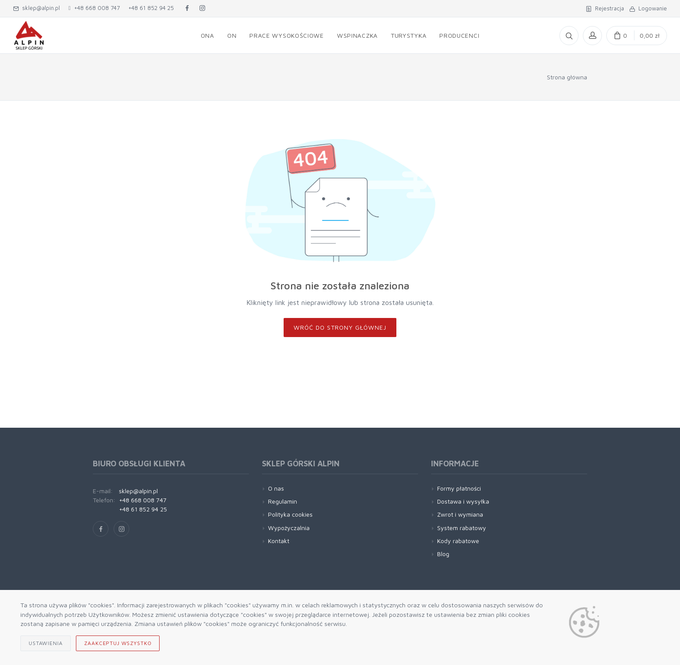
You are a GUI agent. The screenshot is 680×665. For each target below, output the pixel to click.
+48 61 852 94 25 (151, 7)
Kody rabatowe (458, 540)
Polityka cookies (290, 514)
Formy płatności (459, 488)
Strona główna (567, 77)
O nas (276, 488)
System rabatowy (461, 527)
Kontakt (278, 540)
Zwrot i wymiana (460, 514)
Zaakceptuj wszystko (117, 643)
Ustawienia (45, 643)
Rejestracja (605, 8)
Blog (443, 553)
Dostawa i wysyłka (463, 501)
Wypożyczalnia (289, 527)
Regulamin (282, 501)
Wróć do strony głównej (340, 327)
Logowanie (648, 8)
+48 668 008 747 (94, 7)
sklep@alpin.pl (36, 7)
